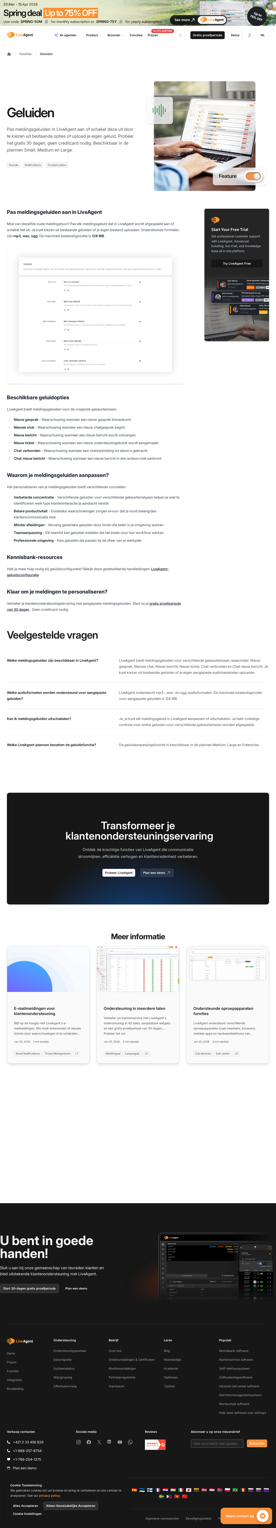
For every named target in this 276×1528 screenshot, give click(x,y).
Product (94, 35)
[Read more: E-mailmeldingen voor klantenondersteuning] (48, 1004)
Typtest (169, 1386)
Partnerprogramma (122, 1377)
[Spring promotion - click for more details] (138, 13)
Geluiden (46, 54)
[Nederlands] (212, 1490)
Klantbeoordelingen (122, 1368)
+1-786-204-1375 (27, 1459)
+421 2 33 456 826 (28, 1442)
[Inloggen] (250, 35)
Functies (25, 54)
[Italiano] (180, 1490)
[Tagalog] (169, 1496)
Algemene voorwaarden (162, 1518)
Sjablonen (171, 1377)
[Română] (243, 1490)
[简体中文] (184, 1496)
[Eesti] (142, 1490)
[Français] (157, 1490)
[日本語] (188, 1490)
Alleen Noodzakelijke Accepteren (70, 1505)
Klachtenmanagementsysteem (240, 1395)
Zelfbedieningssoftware (235, 1377)
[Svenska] (161, 1496)
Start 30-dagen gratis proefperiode (29, 1288)
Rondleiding (15, 1389)
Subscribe (257, 1443)
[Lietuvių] (196, 1490)
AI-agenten (67, 35)
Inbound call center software (239, 1386)
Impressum (116, 1386)
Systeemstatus (63, 1368)
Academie (171, 1368)
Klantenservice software (236, 1359)
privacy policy (49, 1495)
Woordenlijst (172, 1359)
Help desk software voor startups (242, 1412)
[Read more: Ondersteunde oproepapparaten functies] (228, 1004)
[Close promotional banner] (269, 6)
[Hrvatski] (165, 1490)
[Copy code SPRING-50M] (46, 21)
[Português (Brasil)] (235, 1490)
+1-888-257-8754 (27, 1451)
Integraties (14, 1380)
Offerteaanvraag (65, 1386)
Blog (167, 1351)
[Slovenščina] (266, 1490)
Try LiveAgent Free (237, 263)
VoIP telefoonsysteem (234, 1368)
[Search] (183, 35)
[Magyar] (173, 1490)
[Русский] (250, 1490)
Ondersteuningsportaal (69, 1351)
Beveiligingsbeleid (198, 1518)
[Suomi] (149, 1490)
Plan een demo (157, 873)
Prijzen (11, 1362)
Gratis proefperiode (207, 35)
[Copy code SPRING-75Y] (121, 21)
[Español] (134, 1490)
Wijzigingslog (62, 1377)
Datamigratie (62, 1359)
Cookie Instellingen (27, 1513)
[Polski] (227, 1490)
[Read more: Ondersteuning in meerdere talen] (138, 1004)
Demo (235, 35)
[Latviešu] (204, 1490)
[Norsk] (219, 1490)
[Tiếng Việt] (177, 1496)
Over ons (115, 1351)
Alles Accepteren (25, 1505)
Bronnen (116, 35)
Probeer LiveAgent (119, 872)
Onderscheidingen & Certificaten (132, 1359)
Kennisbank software (233, 1351)
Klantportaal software (234, 1404)
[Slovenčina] (258, 1490)
